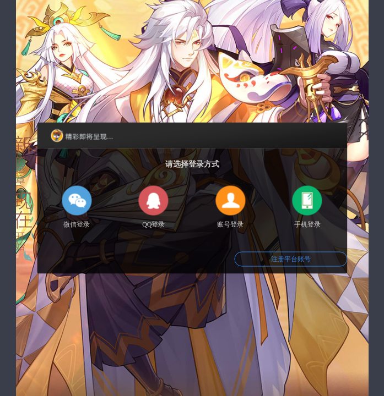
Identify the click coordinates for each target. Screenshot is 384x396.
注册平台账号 (291, 259)
